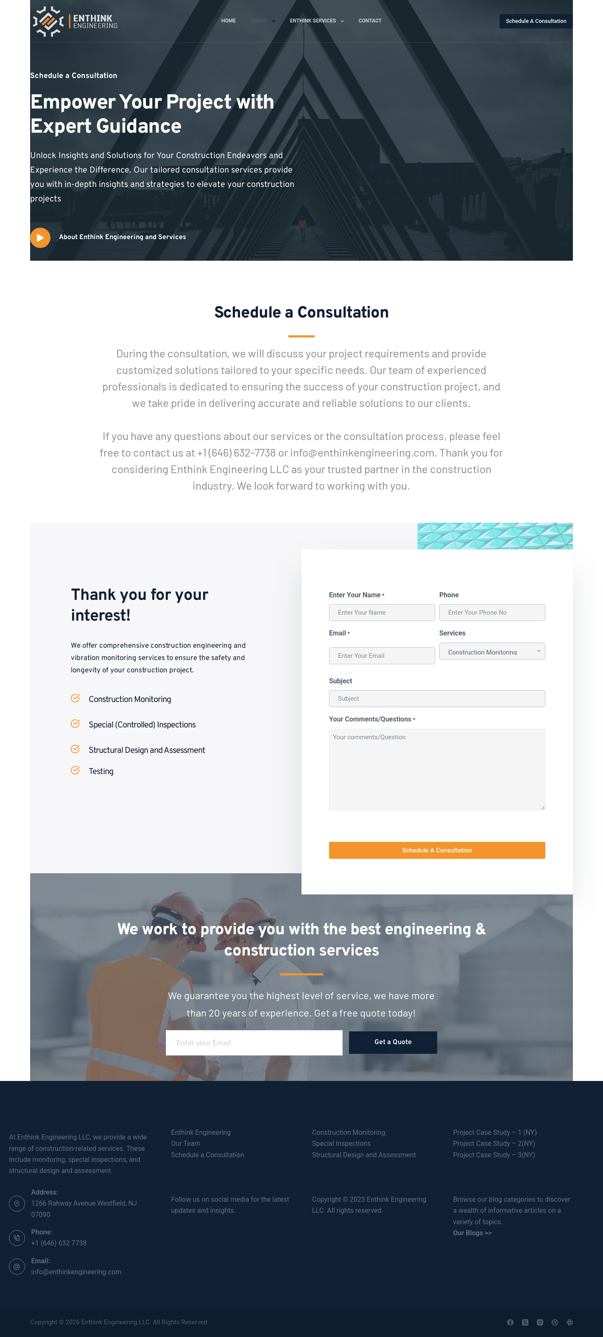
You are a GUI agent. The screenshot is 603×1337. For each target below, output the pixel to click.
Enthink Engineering (201, 1132)
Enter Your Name (357, 595)
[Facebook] (510, 1322)
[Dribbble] (555, 1322)
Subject (340, 681)
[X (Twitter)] (525, 1322)
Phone (449, 595)
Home (228, 21)
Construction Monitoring (348, 1132)
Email (339, 633)
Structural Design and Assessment (364, 1155)
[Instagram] (540, 1322)
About (265, 21)
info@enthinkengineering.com (76, 1272)
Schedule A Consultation (536, 21)
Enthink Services (318, 21)
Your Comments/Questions (372, 719)
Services (452, 633)
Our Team (186, 1143)
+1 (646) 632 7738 (59, 1243)
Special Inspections (341, 1143)
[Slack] (570, 1322)
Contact (370, 21)
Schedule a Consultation (207, 1155)
